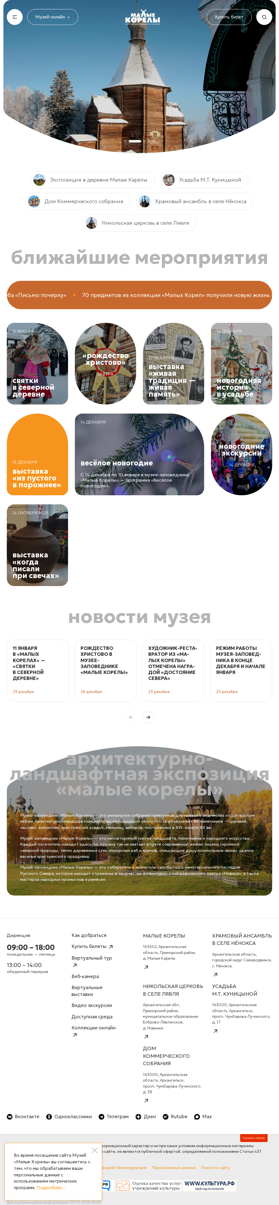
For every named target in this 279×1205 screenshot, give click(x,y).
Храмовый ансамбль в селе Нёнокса (192, 201)
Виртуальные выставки (87, 991)
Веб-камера (85, 976)
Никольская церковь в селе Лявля (137, 223)
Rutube (175, 1117)
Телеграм (114, 1117)
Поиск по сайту (215, 1167)
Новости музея (139, 616)
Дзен (146, 1117)
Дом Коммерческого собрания (75, 201)
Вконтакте (23, 1117)
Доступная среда (92, 1017)
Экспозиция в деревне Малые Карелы (90, 180)
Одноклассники (69, 1117)
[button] (148, 717)
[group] (38, 671)
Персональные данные (174, 1167)
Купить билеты (92, 946)
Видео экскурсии (91, 1005)
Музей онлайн (52, 17)
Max (203, 1117)
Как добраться (88, 935)
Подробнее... (51, 1187)
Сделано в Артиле (254, 1137)
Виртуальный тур (91, 961)
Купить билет (229, 17)
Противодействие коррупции (118, 1167)
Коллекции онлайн (93, 1031)
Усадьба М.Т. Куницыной (202, 180)
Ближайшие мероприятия (139, 257)
